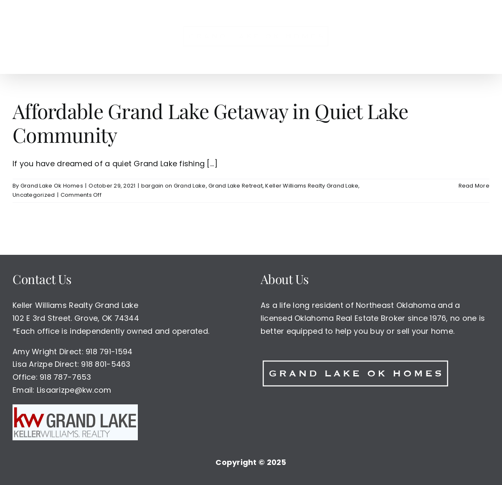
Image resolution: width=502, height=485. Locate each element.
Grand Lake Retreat (235, 186)
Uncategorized (34, 195)
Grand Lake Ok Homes (51, 186)
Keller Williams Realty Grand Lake (311, 186)
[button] (412, 36)
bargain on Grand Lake (173, 186)
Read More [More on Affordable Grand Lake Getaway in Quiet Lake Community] (474, 186)
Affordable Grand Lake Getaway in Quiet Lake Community (210, 122)
